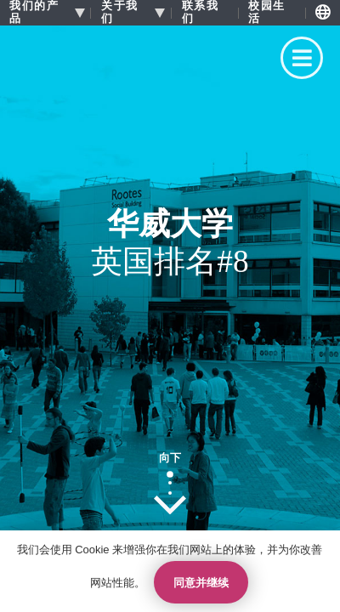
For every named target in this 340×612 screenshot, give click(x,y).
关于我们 (120, 12)
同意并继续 (201, 582)
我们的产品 (34, 12)
